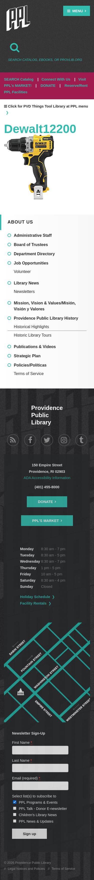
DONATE (48, 86)
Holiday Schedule (35, 597)
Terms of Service (29, 374)
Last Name (22, 760)
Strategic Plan (27, 356)
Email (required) (26, 778)
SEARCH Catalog (19, 79)
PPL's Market (45, 521)
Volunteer (22, 271)
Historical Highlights (31, 327)
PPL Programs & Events (38, 802)
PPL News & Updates (36, 821)
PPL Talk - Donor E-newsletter (43, 809)
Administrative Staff (33, 235)
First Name (22, 743)
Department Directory (34, 254)
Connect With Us (56, 79)
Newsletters (24, 291)
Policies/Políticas (30, 365)
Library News (26, 283)
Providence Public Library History (46, 318)
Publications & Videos (35, 347)
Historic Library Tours (32, 335)
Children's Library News (38, 815)
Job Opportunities (31, 263)
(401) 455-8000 (47, 487)
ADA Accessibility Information (47, 478)
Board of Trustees (31, 245)
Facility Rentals (33, 603)
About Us (20, 222)
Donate (45, 502)
